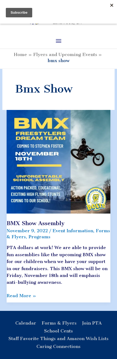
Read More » (21, 295)
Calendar (25, 323)
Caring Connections (58, 346)
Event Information (73, 230)
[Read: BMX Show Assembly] (59, 161)
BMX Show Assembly (35, 223)
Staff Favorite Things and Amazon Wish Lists (58, 338)
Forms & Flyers (59, 323)
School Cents (58, 330)
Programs (39, 236)
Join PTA (92, 323)
